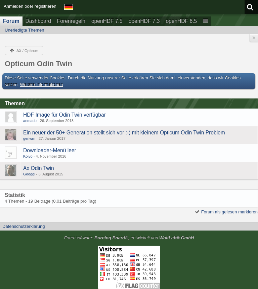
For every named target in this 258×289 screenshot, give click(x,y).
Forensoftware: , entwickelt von (129, 237)
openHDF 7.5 (107, 21)
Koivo (28, 156)
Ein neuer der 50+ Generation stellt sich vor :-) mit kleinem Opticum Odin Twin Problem (124, 132)
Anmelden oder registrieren (30, 6)
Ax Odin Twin (38, 168)
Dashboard (38, 21)
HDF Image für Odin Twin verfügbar (64, 115)
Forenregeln (71, 21)
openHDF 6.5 (181, 21)
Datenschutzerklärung (23, 226)
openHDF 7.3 (144, 21)
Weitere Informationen (41, 84)
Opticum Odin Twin (38, 63)
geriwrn (29, 138)
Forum (11, 21)
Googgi (29, 174)
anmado (30, 121)
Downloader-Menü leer (49, 150)
